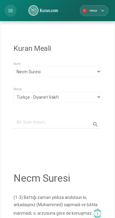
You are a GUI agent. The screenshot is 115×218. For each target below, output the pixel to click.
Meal (18, 89)
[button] (11, 11)
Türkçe (94, 11)
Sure (17, 63)
